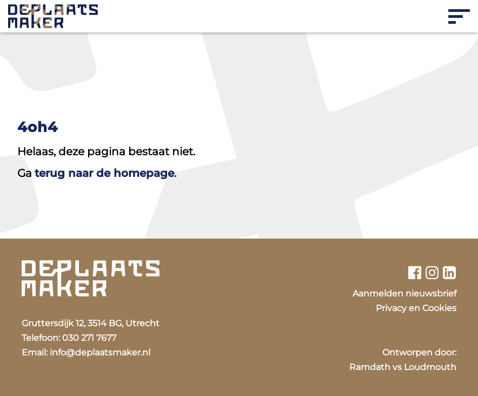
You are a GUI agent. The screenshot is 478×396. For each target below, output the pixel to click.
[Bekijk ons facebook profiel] (414, 272)
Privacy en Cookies (416, 308)
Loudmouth (430, 367)
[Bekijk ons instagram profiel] (432, 272)
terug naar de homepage (104, 173)
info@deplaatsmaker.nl (100, 352)
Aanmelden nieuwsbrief (404, 293)
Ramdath (369, 367)
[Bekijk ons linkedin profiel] (449, 272)
